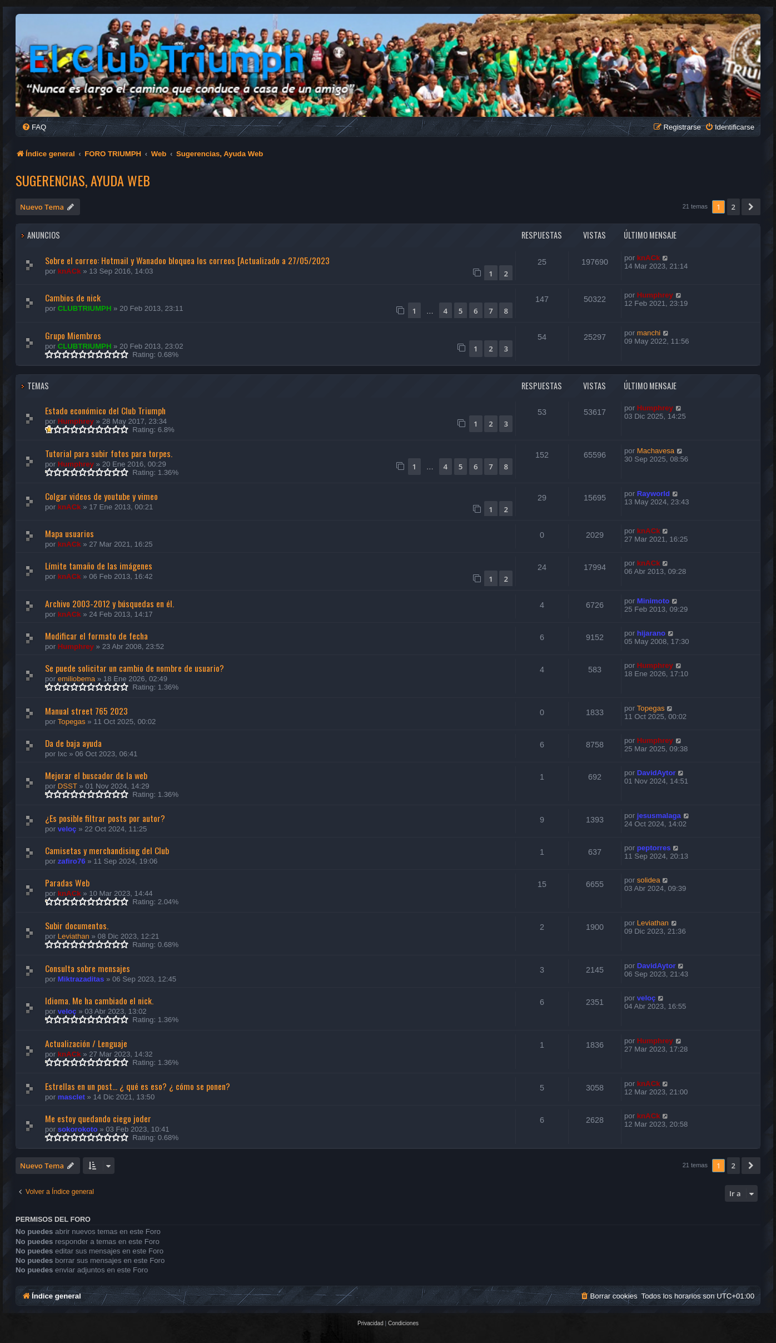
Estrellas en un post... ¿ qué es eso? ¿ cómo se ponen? (137, 1086)
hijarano (651, 633)
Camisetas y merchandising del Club (107, 850)
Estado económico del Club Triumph (105, 410)
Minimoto (653, 601)
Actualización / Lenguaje (86, 1043)
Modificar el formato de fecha (96, 635)
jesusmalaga (659, 815)
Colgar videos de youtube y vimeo (101, 496)
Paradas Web (67, 882)
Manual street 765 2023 (86, 710)
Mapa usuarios (69, 533)
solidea (648, 880)
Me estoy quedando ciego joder (98, 1118)
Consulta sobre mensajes (87, 968)
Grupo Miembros (73, 335)
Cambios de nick (73, 297)
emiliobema (76, 679)
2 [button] (733, 207)
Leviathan (73, 936)
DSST (67, 786)
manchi (649, 333)
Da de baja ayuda (73, 743)
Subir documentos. (76, 925)
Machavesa (655, 451)
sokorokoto (78, 1129)
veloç (67, 829)
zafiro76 (72, 861)
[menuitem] (34, 127)
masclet (71, 1097)
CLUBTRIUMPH (85, 308)
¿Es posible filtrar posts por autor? (105, 818)
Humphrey (655, 295)
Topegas (72, 721)
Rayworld (653, 493)
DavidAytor (656, 773)
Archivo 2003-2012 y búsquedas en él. (109, 603)
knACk (69, 271)
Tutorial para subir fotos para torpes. (108, 453)
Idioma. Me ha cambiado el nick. (99, 1000)
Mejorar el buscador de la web (96, 775)
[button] (751, 207)
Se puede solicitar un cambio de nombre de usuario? (134, 668)
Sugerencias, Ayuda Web (83, 180)
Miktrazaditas (81, 979)
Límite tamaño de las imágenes (98, 565)
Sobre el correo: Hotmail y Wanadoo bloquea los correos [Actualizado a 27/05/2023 (187, 260)
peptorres (654, 848)
